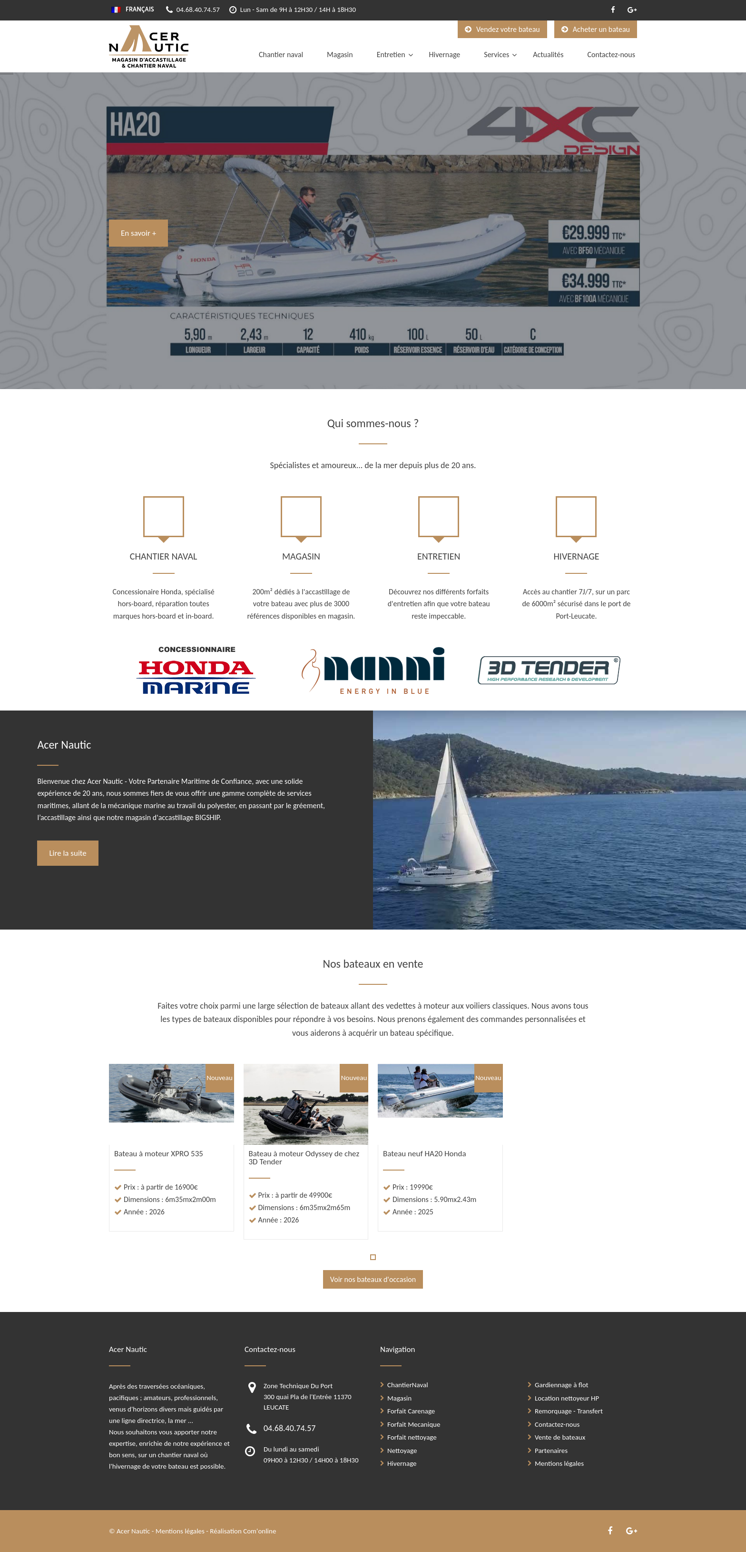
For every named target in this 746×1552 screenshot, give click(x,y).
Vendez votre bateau (502, 29)
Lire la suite (67, 853)
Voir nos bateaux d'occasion (373, 1279)
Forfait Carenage (411, 1411)
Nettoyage (402, 1450)
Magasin (340, 54)
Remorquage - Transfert (569, 1411)
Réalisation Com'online (243, 1531)
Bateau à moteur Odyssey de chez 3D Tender (304, 1158)
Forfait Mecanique (413, 1424)
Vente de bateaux (560, 1437)
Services (496, 54)
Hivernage (445, 54)
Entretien (391, 54)
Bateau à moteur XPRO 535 (158, 1154)
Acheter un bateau (595, 29)
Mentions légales (559, 1463)
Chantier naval (281, 54)
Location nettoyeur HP (567, 1398)
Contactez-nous (611, 54)
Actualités (548, 54)
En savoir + (138, 233)
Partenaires (551, 1450)
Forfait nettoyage (412, 1437)
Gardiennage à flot (562, 1385)
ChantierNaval (407, 1385)
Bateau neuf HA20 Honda (424, 1154)
